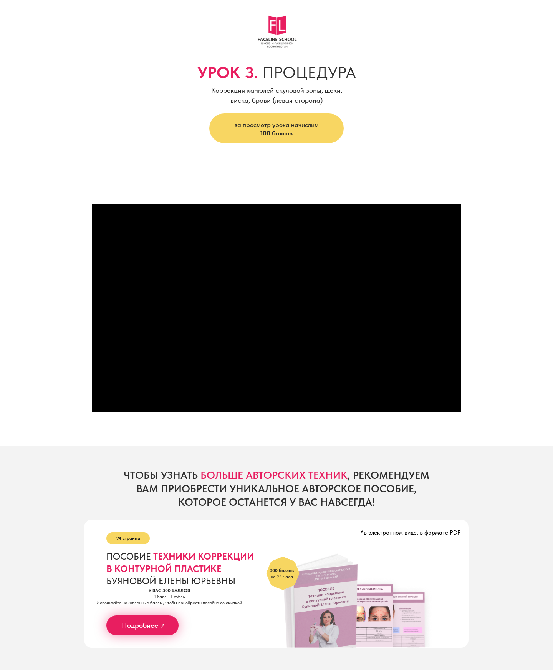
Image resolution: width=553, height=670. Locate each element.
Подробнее (140, 625)
